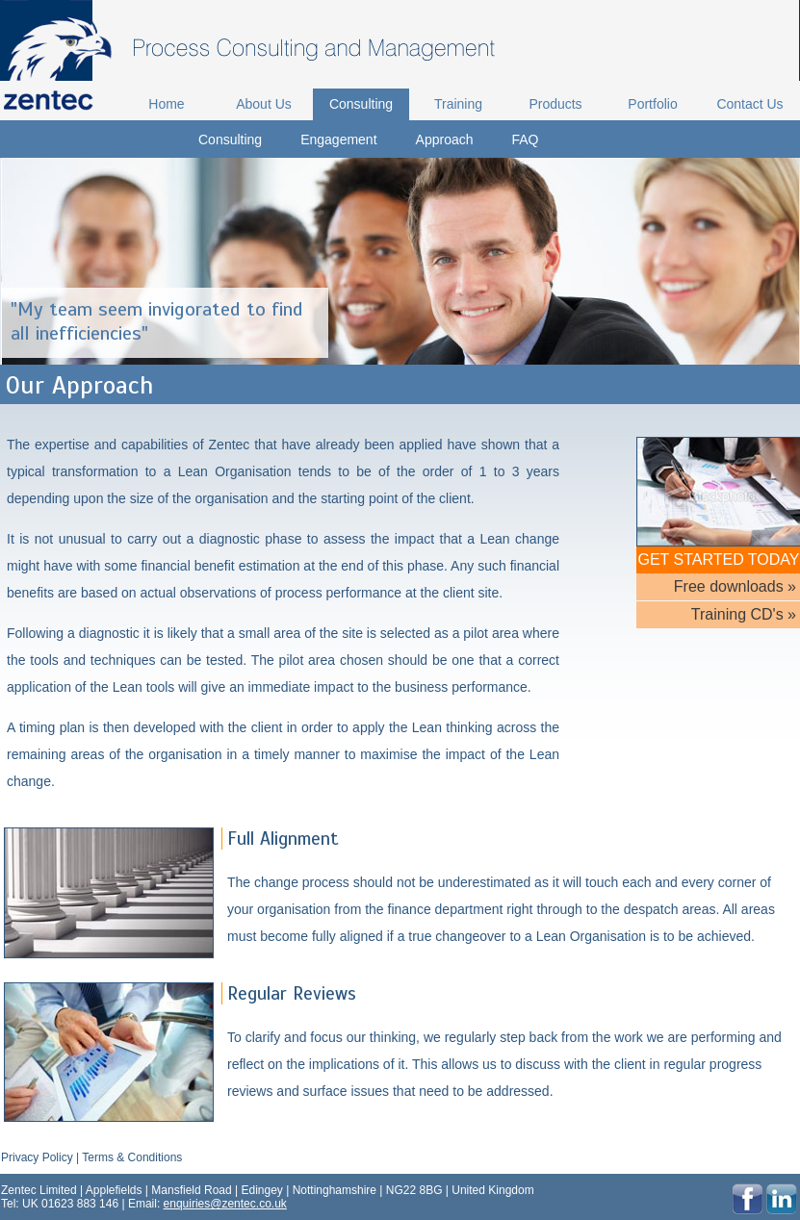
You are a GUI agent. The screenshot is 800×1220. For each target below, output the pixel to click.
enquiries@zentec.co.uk (225, 1203)
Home (166, 104)
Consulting (361, 104)
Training (458, 104)
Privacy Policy (37, 1157)
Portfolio (652, 104)
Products (555, 104)
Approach (445, 139)
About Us (264, 104)
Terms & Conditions (132, 1157)
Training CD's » (743, 614)
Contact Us (749, 104)
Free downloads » (735, 586)
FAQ (525, 139)
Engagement (338, 139)
